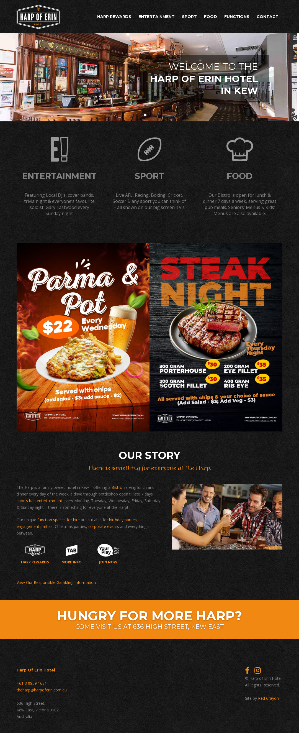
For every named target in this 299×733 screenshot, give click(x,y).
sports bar (26, 499)
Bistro (117, 486)
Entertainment (156, 16)
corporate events (103, 525)
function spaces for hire (58, 519)
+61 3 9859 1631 (32, 682)
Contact (268, 16)
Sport (189, 16)
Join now (108, 553)
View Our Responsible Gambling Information (56, 581)
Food (210, 16)
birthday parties (123, 519)
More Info (71, 553)
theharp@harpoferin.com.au (42, 689)
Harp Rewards (114, 16)
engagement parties (35, 525)
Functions (236, 16)
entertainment (49, 499)
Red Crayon (268, 697)
